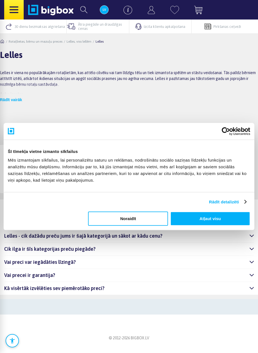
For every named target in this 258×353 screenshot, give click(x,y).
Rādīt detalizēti (224, 201)
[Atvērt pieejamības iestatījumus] (12, 340)
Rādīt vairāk (11, 100)
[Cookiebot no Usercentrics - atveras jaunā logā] (225, 131)
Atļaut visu (210, 218)
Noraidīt (128, 218)
